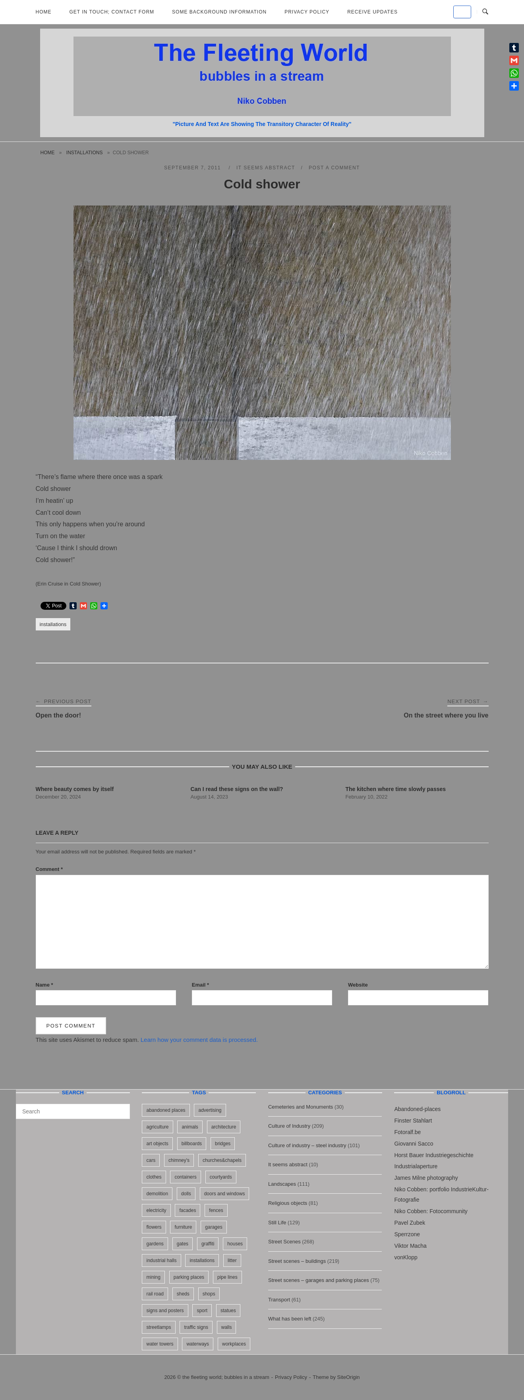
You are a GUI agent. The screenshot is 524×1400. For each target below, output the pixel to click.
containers (185, 1177)
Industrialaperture (415, 1166)
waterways (197, 1344)
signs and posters (165, 1310)
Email (200, 985)
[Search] (121, 1108)
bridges (222, 1143)
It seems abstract (265, 168)
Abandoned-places (417, 1109)
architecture (223, 1127)
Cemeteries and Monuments (300, 1107)
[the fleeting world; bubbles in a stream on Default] (462, 12)
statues (228, 1310)
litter (232, 1260)
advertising (209, 1110)
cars (150, 1160)
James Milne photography (426, 1178)
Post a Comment (334, 168)
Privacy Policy (306, 12)
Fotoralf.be (407, 1132)
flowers (153, 1227)
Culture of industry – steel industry (307, 1145)
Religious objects (287, 1203)
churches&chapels (222, 1160)
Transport (279, 1300)
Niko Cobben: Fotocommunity (430, 1211)
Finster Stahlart (413, 1120)
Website (358, 985)
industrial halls (161, 1260)
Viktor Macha (410, 1246)
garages (213, 1227)
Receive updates (372, 12)
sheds (183, 1294)
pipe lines (227, 1277)
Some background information (219, 12)
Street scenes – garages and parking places (318, 1280)
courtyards (221, 1177)
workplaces (234, 1344)
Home (44, 12)
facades (187, 1210)
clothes (153, 1177)
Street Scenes (284, 1242)
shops (209, 1294)
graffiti (207, 1244)
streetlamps (158, 1327)
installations (84, 152)
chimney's (178, 1160)
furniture (183, 1227)
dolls (186, 1193)
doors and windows (224, 1193)
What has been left (289, 1319)
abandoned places (165, 1110)
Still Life (277, 1222)
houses (235, 1244)
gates (182, 1244)
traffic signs (196, 1327)
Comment (49, 869)
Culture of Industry (289, 1126)
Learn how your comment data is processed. (199, 1039)
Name (44, 985)
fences (216, 1210)
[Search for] (73, 1111)
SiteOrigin (348, 1377)
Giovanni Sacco (413, 1143)
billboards (192, 1143)
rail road (154, 1294)
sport (202, 1310)
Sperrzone (407, 1234)
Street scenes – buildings (297, 1261)
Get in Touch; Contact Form (112, 12)
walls (226, 1327)
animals (190, 1127)
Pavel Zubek (409, 1223)
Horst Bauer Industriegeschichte (433, 1155)
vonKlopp (405, 1257)
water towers (159, 1344)
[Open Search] (485, 12)
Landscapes (282, 1184)
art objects (157, 1143)
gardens (154, 1244)
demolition (157, 1193)
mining (153, 1277)
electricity (156, 1210)
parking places (189, 1277)
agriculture (157, 1127)
